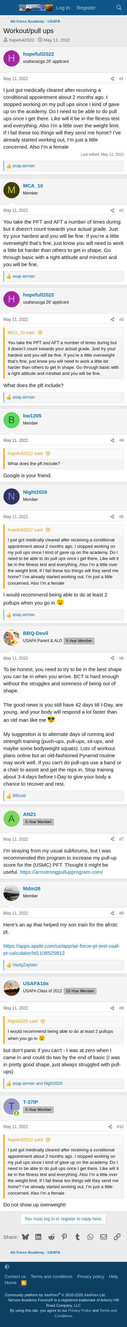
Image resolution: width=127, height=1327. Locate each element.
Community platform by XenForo (55, 1295)
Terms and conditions (51, 1276)
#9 (121, 1008)
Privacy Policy (79, 1310)
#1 (121, 78)
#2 (121, 210)
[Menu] (9, 8)
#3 (121, 319)
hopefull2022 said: (26, 453)
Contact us (15, 1276)
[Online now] (16, 1113)
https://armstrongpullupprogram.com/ (61, 872)
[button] (6, 1267)
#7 (121, 839)
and (37, 1083)
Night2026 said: (23, 1021)
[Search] (119, 7)
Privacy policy (90, 1276)
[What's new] (105, 7)
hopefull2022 (21, 40)
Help (113, 1276)
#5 (121, 516)
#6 (121, 658)
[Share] (112, 79)
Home (11, 1282)
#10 (120, 1126)
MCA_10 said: (22, 332)
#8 (121, 913)
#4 (121, 440)
